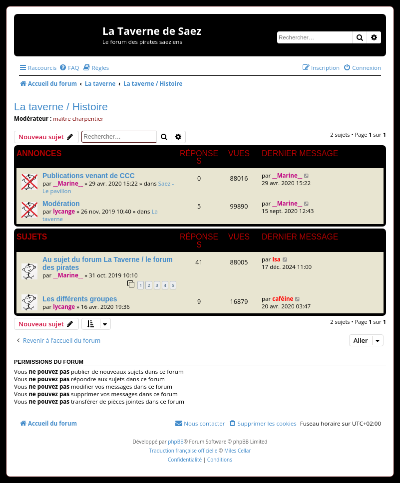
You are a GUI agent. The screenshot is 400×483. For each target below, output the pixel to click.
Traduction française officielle (183, 450)
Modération (61, 204)
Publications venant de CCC (88, 176)
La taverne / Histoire (61, 106)
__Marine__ (68, 183)
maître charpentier (78, 118)
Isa (276, 259)
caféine (282, 298)
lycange (64, 211)
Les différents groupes (79, 299)
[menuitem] (69, 67)
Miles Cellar (237, 450)
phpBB (175, 441)
